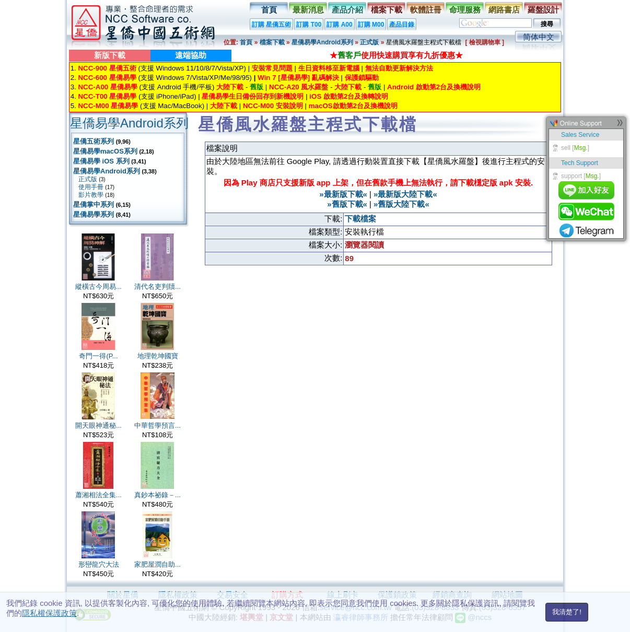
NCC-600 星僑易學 (107, 77)
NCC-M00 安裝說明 (273, 106)
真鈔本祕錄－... (157, 495)
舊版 (256, 87)
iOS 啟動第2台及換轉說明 (348, 96)
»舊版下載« (347, 204)
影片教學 (90, 194)
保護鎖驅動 (362, 77)
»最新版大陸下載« (405, 194)
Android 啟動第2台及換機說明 (434, 87)
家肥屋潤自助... (157, 564)
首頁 (269, 9)
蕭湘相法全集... (98, 495)
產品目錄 (401, 24)
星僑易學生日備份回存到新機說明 (253, 96)
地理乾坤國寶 (157, 356)
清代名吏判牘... (157, 286)
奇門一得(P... (98, 356)
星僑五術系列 (93, 141)
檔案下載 (386, 9)
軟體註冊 (425, 9)
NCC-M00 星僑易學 (108, 106)
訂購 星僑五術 (271, 24)
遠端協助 (190, 55)
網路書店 (504, 9)
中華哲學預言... (157, 425)
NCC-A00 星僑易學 (107, 87)
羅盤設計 (543, 9)
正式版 (369, 42)
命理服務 (465, 9)
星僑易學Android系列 (322, 42)
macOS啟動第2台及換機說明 (353, 106)
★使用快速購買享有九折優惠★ (396, 55)
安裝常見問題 (272, 68)
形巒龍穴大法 (98, 564)
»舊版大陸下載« (401, 204)
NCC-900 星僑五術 (107, 68)
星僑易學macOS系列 (105, 151)
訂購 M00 (371, 24)
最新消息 (308, 9)
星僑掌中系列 (93, 204)
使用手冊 (90, 187)
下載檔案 (360, 218)
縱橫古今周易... (98, 286)
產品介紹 (347, 9)
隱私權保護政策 (49, 612)
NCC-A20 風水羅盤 (298, 87)
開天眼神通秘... (98, 425)
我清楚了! (566, 612)
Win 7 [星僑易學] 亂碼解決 (298, 77)
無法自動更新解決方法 (399, 68)
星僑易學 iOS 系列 (101, 161)
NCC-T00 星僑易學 (107, 96)
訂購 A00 (339, 24)
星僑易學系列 (93, 214)
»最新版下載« (343, 194)
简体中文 (538, 36)
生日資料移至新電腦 (328, 68)
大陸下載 (229, 87)
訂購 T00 (308, 24)
